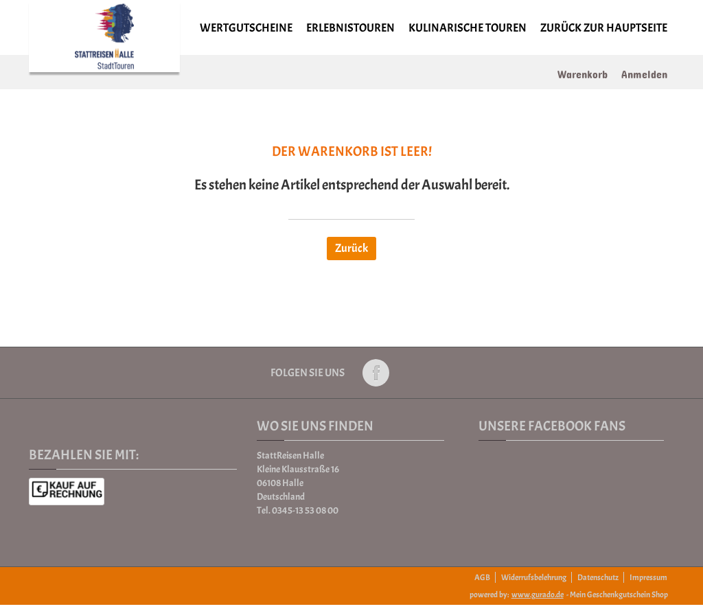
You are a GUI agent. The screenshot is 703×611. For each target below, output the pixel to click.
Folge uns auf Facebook (375, 373)
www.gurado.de (537, 594)
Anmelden (644, 71)
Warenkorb (582, 71)
